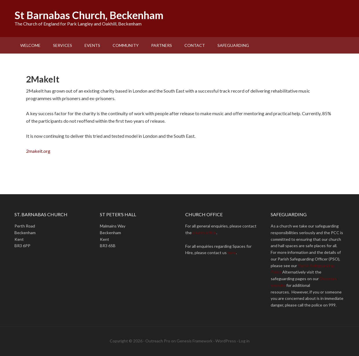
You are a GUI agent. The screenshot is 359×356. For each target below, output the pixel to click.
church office (204, 232)
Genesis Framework (195, 340)
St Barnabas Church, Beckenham (88, 15)
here (232, 252)
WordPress (225, 340)
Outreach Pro (157, 340)
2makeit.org (38, 151)
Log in (244, 340)
